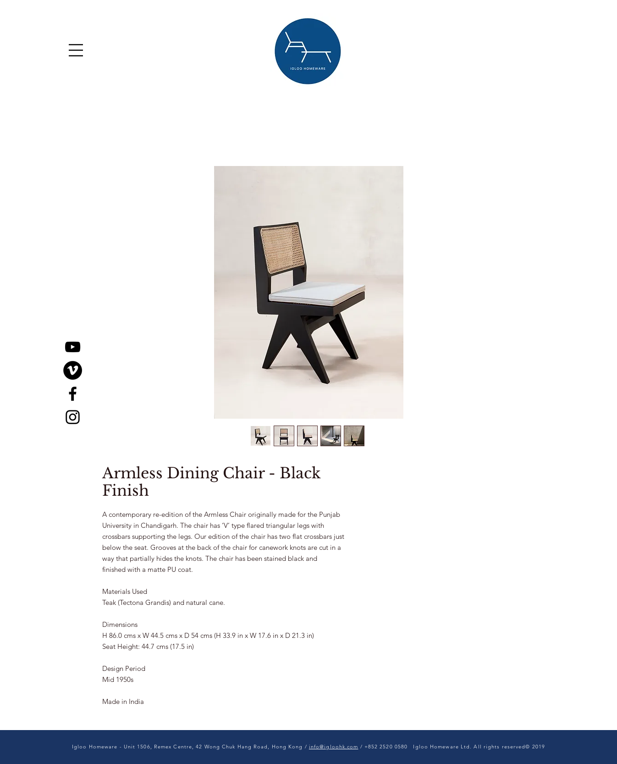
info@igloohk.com (333, 746)
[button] (76, 50)
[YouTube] (72, 347)
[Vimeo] (72, 370)
